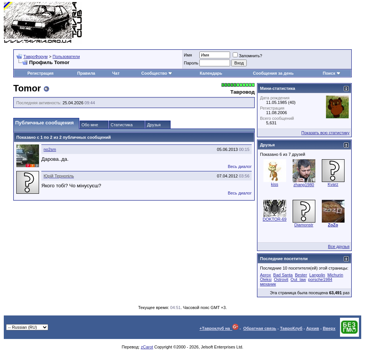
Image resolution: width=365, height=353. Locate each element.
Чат (115, 73)
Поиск (331, 73)
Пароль (191, 63)
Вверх (329, 328)
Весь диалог (240, 166)
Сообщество (156, 73)
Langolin (317, 275)
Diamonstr (303, 225)
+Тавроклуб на (218, 328)
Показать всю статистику (325, 132)
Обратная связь (259, 328)
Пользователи (66, 56)
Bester (301, 275)
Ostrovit (281, 279)
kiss (274, 184)
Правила (86, 73)
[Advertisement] (223, 23)
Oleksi (266, 279)
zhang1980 (303, 184)
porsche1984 (320, 279)
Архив (312, 328)
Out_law (298, 279)
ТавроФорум (35, 56)
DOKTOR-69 (275, 219)
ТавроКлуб (291, 328)
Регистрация (40, 73)
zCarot (147, 347)
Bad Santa (283, 275)
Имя (188, 55)
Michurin (335, 275)
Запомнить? (247, 55)
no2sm (50, 149)
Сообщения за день (273, 73)
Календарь (211, 73)
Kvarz (332, 184)
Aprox (265, 275)
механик (268, 284)
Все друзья (338, 246)
